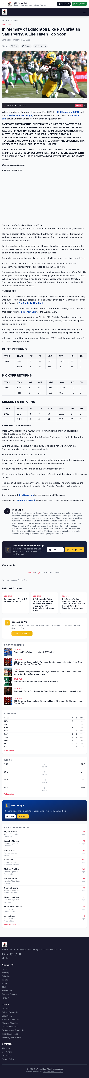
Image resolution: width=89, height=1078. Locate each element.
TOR (6, 737)
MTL (6, 721)
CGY (6, 731)
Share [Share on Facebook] (26, 46)
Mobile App (7, 991)
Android (22, 816)
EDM (6, 727)
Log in (31, 572)
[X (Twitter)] (7, 954)
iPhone (10, 816)
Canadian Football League (53, 1072)
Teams (5, 980)
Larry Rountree (10, 878)
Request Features (9, 994)
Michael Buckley (11, 869)
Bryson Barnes (10, 831)
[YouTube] (20, 954)
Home (4, 20)
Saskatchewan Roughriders (13, 1030)
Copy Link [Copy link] (40, 46)
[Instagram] (11, 954)
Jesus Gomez (10, 916)
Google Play (79, 4)
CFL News (14, 20)
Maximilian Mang (11, 897)
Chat (4, 987)
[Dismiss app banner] (3, 3)
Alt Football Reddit (26, 500)
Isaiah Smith (9, 850)
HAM (6, 734)
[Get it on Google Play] (7, 958)
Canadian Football (15, 115)
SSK (5, 724)
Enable (78, 105)
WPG (6, 740)
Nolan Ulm (8, 860)
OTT (6, 747)
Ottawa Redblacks (10, 1027)
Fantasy (5, 998)
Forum (4, 983)
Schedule (6, 976)
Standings (6, 973)
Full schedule (9, 794)
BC (5, 744)
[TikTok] (15, 954)
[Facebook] (3, 954)
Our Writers (7, 1052)
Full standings (9, 750)
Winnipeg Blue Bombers (12, 1037)
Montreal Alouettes (10, 1023)
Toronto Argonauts (10, 1034)
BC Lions (5, 1009)
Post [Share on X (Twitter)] (14, 46)
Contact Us (6, 1055)
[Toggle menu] (84, 12)
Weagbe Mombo (11, 841)
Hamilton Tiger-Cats (10, 1019)
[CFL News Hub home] (4, 12)
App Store (63, 4)
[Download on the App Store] (3, 958)
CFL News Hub (26, 495)
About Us (6, 1048)
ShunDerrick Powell (13, 907)
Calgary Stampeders (10, 1012)
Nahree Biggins (11, 888)
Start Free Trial (22, 634)
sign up (40, 572)
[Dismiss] (84, 105)
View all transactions (12, 924)
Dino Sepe (6, 40)
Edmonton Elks (28, 312)
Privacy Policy (8, 1059)
